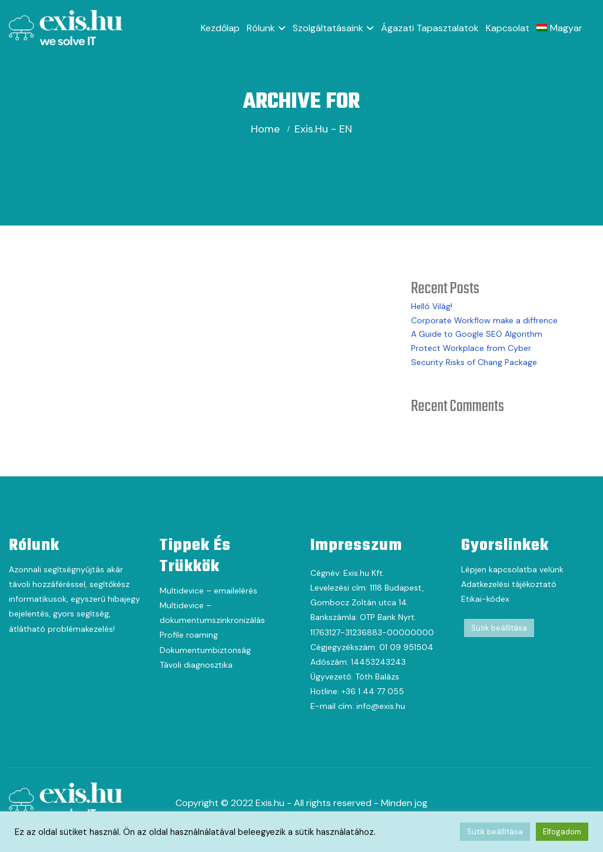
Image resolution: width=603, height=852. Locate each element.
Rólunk (261, 28)
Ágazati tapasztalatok (430, 28)
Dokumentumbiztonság (205, 650)
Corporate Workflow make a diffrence (484, 320)
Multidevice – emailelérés (208, 590)
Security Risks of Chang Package (474, 362)
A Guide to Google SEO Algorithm (476, 334)
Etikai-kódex (485, 599)
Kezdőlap (220, 28)
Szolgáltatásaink (328, 28)
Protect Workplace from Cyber (471, 348)
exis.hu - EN (323, 129)
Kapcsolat (507, 28)
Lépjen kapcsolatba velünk (512, 569)
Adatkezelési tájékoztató (508, 584)
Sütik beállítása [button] (499, 628)
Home (265, 129)
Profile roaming (189, 634)
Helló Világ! (431, 306)
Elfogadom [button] (562, 832)
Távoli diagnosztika (196, 664)
